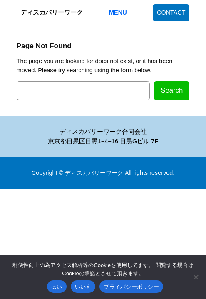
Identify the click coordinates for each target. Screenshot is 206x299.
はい (56, 287)
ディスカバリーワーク (51, 12)
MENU (118, 12)
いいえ (83, 287)
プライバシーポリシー (131, 287)
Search (172, 90)
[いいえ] (195, 277)
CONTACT (171, 12)
